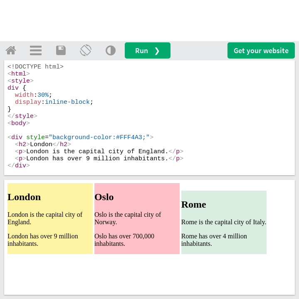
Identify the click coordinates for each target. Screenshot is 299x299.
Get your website (261, 50)
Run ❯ (147, 50)
